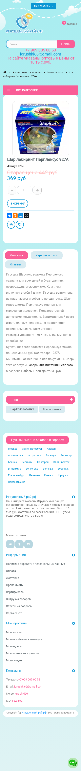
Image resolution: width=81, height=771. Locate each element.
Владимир (14, 468)
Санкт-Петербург (32, 448)
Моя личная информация (23, 653)
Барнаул (51, 455)
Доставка (12, 578)
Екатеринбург (16, 475)
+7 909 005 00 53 (40, 50)
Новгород (43, 462)
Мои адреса (14, 646)
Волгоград (32, 468)
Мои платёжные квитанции (24, 639)
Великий (27, 462)
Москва (12, 448)
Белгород (66, 455)
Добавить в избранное (20, 225)
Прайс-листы (14, 585)
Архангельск (16, 455)
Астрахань (34, 455)
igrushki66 (21, 693)
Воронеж (63, 468)
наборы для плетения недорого (50, 365)
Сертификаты (15, 592)
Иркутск (63, 475)
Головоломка (52, 409)
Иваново (34, 475)
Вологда (48, 468)
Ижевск (49, 475)
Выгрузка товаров (18, 599)
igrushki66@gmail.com (28, 686)
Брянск (12, 462)
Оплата (11, 571)
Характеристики (47, 255)
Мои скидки (14, 660)
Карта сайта (14, 613)
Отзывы (15, 264)
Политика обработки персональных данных (35, 563)
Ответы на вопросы (19, 606)
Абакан (51, 448)
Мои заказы (14, 632)
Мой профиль (16, 623)
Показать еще (16, 482)
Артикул (12, 166)
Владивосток (61, 462)
